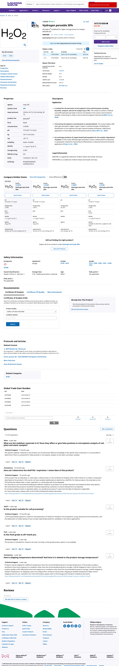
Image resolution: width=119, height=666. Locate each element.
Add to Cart (106, 42)
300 (24, 108)
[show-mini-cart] (107, 10)
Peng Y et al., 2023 (70, 144)
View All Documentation (10, 60)
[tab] (4, 15)
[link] (9, 413)
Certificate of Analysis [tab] (14, 292)
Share (86, 22)
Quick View (17, 195)
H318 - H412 (65, 263)
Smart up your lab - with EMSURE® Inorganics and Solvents (25, 357)
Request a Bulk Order (106, 46)
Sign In (52, 43)
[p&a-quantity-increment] (115, 37)
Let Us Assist (98, 63)
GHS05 (6, 268)
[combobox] (60, 4)
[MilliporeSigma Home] (14, 4)
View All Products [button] (59, 249)
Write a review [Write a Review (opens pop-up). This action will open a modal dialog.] (58, 34)
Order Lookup (83, 10)
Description (4, 71)
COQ (10, 56)
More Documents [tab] (54, 292)
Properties (4, 68)
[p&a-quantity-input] (105, 37)
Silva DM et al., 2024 (100, 131)
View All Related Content (13, 365)
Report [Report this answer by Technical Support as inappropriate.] (27, 458)
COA (4, 56)
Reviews (3, 88)
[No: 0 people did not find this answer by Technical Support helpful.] (21, 458)
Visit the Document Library (79, 309)
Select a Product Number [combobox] (15, 312)
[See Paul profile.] (5, 527)
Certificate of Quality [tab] (35, 292)
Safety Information (7, 77)
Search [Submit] (12, 325)
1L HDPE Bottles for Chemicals (15, 349)
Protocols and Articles (8, 82)
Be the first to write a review (16, 595)
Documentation (6, 79)
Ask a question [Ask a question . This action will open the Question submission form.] (69, 34)
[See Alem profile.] (6, 436)
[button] (71, 10)
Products (2, 15)
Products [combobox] (29, 4)
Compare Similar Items (9, 74)
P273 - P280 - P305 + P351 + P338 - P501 (100, 264)
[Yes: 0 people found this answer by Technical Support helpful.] (14, 458)
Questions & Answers (8, 85)
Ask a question (107, 425)
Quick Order (95, 10)
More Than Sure (9, 361)
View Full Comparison (37, 177)
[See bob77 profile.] (6, 502)
